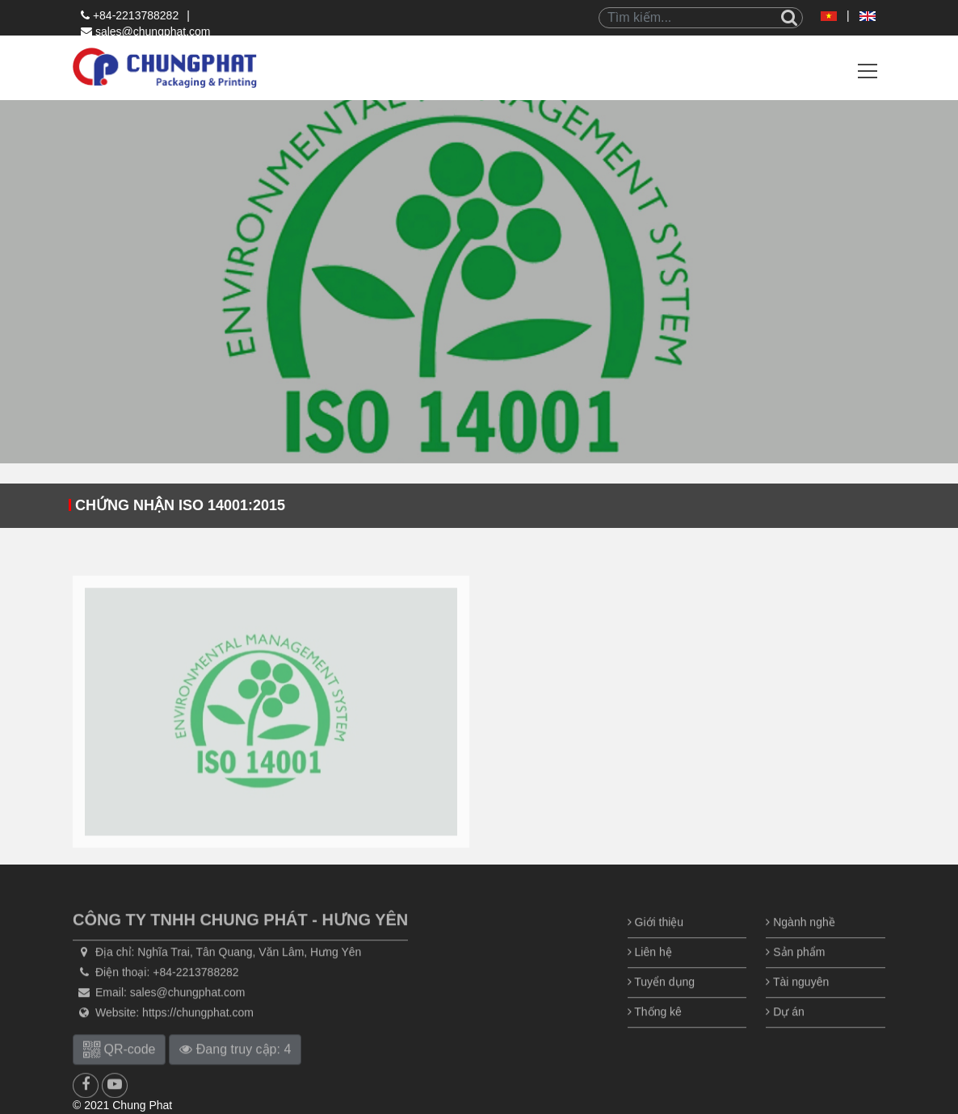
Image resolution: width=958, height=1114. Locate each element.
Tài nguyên (797, 1001)
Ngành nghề (800, 942)
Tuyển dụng (661, 1001)
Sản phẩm (795, 971)
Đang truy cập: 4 (235, 1069)
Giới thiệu (655, 942)
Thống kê (655, 1031)
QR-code (119, 1069)
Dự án (785, 1031)
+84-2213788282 (130, 15)
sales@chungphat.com (146, 31)
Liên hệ (650, 971)
